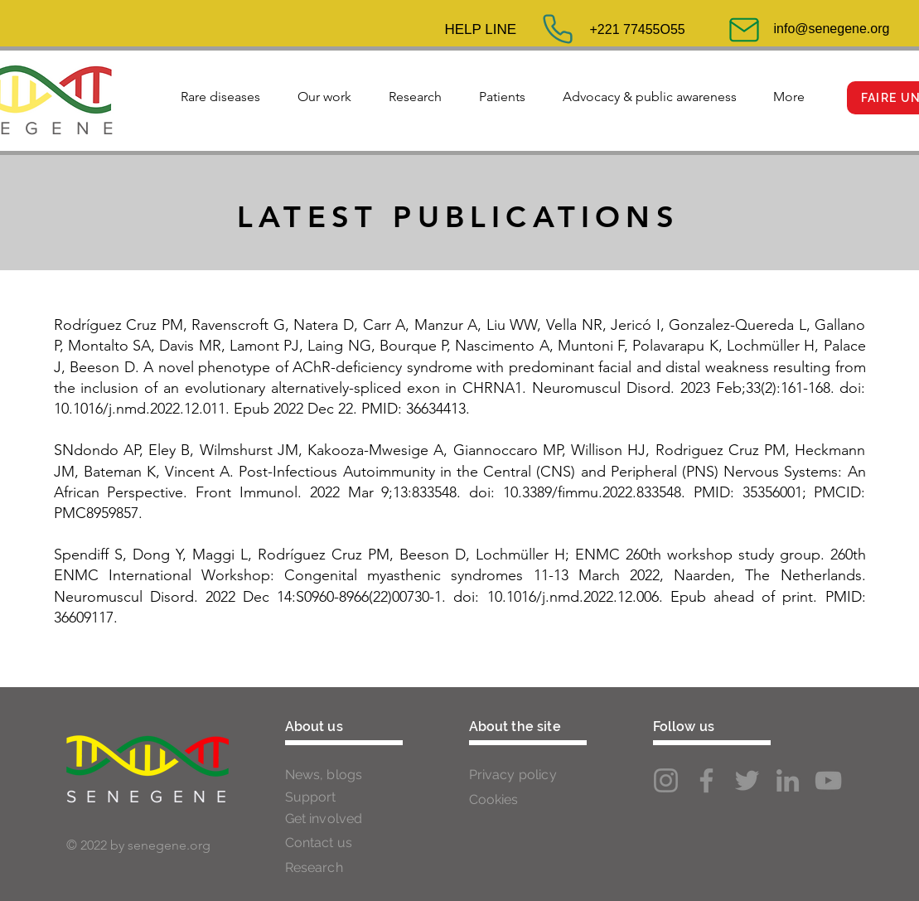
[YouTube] (828, 780)
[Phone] (557, 29)
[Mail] (744, 29)
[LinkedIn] (787, 780)
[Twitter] (747, 780)
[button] (220, 89)
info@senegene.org (832, 29)
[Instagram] (666, 780)
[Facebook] (706, 780)
